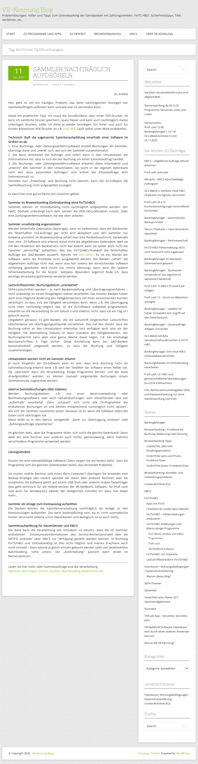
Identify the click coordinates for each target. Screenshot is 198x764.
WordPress (183, 753)
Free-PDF (69, 129)
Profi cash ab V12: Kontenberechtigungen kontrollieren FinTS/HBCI (166, 206)
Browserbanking (107, 34)
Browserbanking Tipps (158, 441)
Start (10, 34)
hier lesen (86, 255)
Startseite (150, 609)
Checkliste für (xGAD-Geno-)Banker (167, 509)
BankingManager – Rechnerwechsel (166, 240)
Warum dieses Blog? (158, 576)
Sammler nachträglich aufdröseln (72, 72)
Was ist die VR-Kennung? (159, 643)
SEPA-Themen (152, 583)
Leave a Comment (63, 84)
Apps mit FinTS (155, 503)
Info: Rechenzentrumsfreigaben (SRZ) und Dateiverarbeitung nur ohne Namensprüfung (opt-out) (167, 394)
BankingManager (154, 422)
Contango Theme (148, 753)
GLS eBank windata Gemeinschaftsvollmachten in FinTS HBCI (166, 340)
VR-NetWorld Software (161, 549)
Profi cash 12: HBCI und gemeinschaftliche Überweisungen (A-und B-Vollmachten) (165, 378)
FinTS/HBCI (151, 498)
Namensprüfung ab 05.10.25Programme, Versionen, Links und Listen (165, 110)
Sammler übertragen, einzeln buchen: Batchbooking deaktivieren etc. (56, 571)
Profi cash (154, 543)
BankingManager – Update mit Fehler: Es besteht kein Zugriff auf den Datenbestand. (164, 313)
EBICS (133, 34)
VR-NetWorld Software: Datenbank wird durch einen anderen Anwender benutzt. (166, 631)
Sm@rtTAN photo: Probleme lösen (167, 465)
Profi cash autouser (156, 172)
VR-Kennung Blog (27, 9)
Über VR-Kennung (159, 34)
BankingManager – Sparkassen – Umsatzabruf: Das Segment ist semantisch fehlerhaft (164, 274)
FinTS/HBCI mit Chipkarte (162, 554)
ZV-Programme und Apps (42, 34)
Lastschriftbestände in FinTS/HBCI (167, 559)
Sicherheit (78, 34)
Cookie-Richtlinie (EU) (157, 484)
